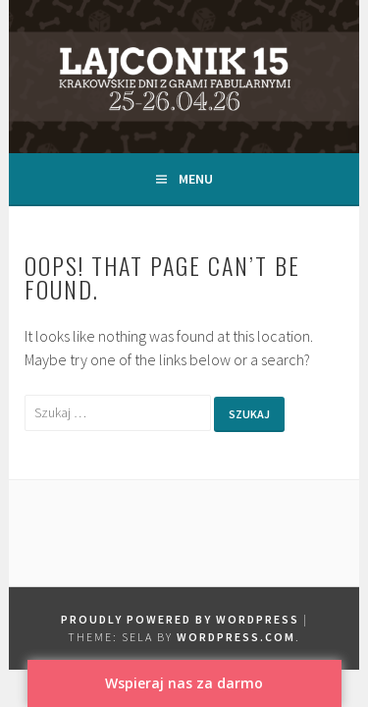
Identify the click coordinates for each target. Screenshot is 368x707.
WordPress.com (236, 636)
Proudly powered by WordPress (180, 619)
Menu (196, 179)
